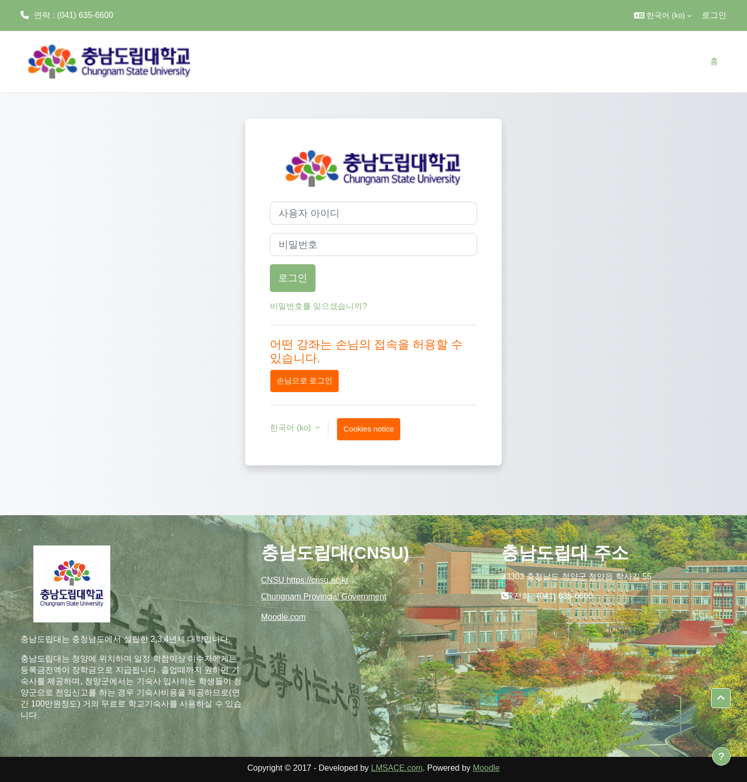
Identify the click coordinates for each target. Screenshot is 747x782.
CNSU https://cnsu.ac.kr (305, 580)
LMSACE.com (396, 768)
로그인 (714, 15)
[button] (663, 15)
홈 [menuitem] (714, 61)
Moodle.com (283, 617)
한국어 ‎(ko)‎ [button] (291, 427)
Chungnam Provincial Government (324, 596)
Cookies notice (368, 428)
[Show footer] (721, 756)
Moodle (486, 768)
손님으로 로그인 (304, 380)
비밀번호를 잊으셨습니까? (318, 306)
